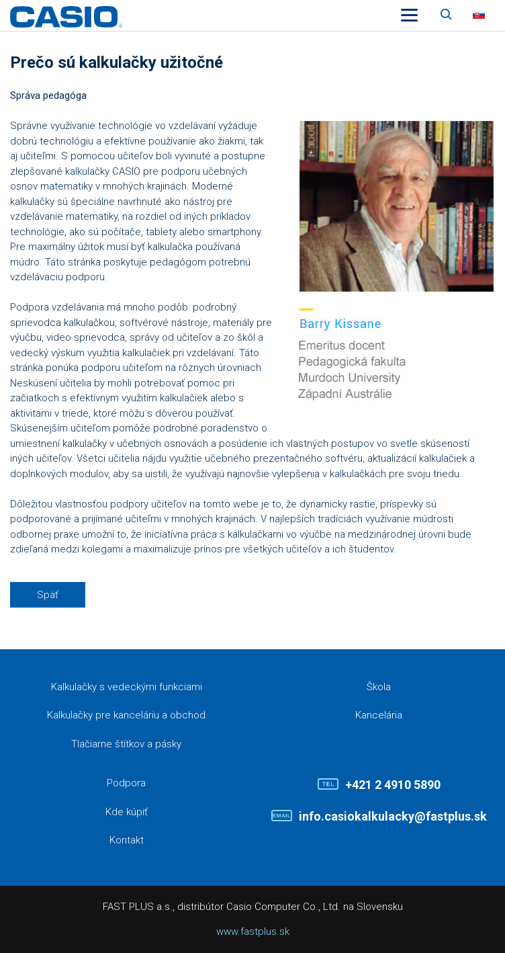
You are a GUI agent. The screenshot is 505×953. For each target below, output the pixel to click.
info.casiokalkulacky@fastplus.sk (393, 816)
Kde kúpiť (126, 812)
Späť (47, 595)
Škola (379, 687)
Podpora (126, 783)
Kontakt (126, 840)
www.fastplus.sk (252, 931)
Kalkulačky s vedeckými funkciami (126, 687)
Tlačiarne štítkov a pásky (126, 744)
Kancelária (378, 715)
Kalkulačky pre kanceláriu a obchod (126, 715)
